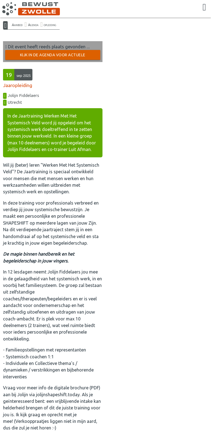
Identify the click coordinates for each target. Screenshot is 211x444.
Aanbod (17, 25)
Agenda (33, 25)
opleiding (50, 25)
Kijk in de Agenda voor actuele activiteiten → (52, 56)
